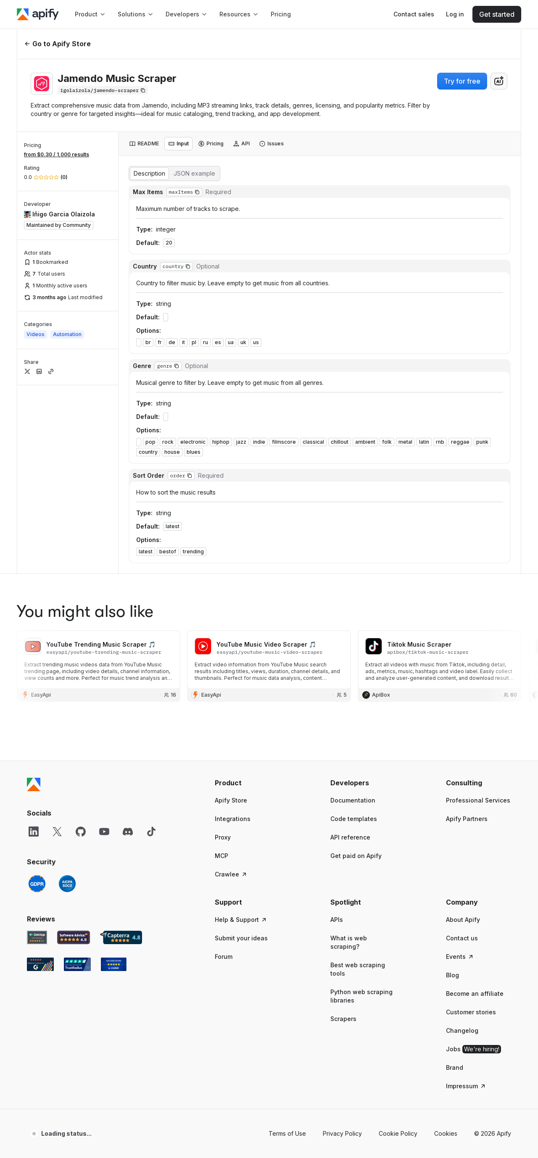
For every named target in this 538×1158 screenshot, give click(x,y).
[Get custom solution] (413, 14)
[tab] (144, 143)
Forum (223, 767)
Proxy (223, 648)
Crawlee (231, 685)
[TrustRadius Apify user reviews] (77, 775)
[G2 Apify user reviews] (40, 775)
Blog (452, 786)
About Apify (463, 730)
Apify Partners (467, 630)
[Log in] (455, 14)
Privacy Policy (342, 944)
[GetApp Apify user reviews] (37, 748)
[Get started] (496, 14)
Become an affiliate (475, 804)
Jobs (473, 860)
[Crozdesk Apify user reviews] (114, 775)
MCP (221, 667)
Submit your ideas (241, 749)
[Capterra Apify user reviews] (121, 748)
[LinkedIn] (33, 643)
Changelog (462, 841)
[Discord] (127, 643)
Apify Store (231, 611)
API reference (350, 648)
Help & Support (241, 730)
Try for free (462, 81)
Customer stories (471, 823)
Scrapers (343, 830)
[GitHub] (80, 643)
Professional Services (478, 611)
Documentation (352, 611)
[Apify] (38, 14)
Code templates (353, 630)
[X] (57, 643)
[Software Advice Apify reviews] (73, 748)
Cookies (445, 944)
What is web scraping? (348, 753)
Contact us (462, 749)
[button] (247, 594)
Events (460, 767)
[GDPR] (37, 695)
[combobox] (499, 81)
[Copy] (103, 90)
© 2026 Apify (492, 944)
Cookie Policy (398, 944)
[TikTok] (151, 643)
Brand (454, 878)
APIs (336, 730)
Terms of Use (287, 944)
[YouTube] (104, 643)
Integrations (233, 630)
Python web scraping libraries (361, 807)
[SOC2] (67, 695)
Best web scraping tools (357, 780)
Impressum (466, 897)
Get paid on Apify (356, 667)
